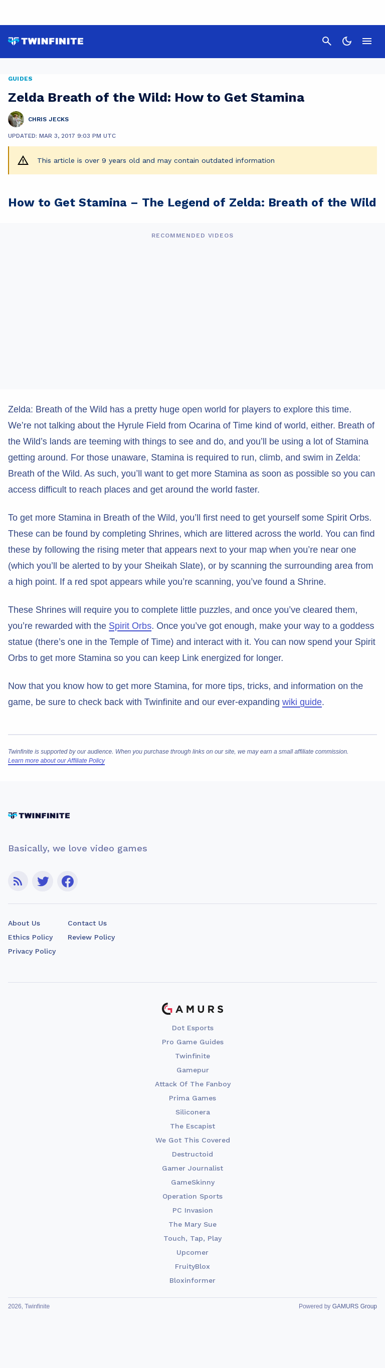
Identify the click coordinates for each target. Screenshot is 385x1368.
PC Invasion (192, 1210)
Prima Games (192, 1098)
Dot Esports (193, 1028)
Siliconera (192, 1112)
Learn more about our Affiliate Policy (56, 760)
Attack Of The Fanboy (193, 1084)
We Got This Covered (192, 1140)
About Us (24, 923)
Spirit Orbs (130, 626)
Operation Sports (192, 1196)
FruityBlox (192, 1266)
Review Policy (91, 937)
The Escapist (192, 1126)
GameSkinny (193, 1182)
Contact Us (87, 923)
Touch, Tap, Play (192, 1238)
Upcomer (192, 1252)
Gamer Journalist (192, 1168)
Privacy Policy (32, 951)
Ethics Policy (30, 937)
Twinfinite (192, 1056)
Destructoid (192, 1154)
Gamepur (192, 1070)
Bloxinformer (192, 1280)
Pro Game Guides (193, 1042)
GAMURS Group (354, 1306)
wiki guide (302, 702)
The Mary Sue (192, 1224)
